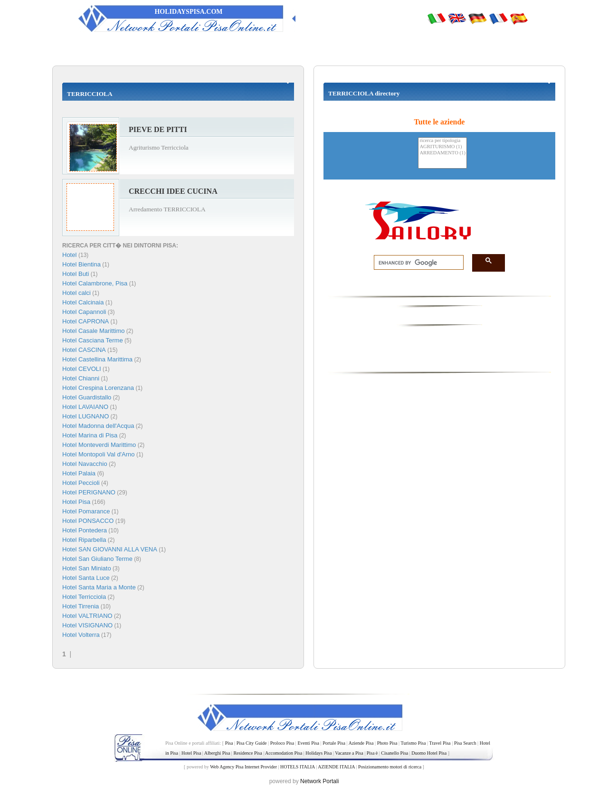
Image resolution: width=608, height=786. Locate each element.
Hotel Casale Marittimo (93, 330)
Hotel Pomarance (86, 511)
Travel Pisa (439, 743)
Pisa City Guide (252, 743)
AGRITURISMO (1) (442, 147)
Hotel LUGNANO (85, 416)
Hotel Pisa (76, 501)
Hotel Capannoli (84, 311)
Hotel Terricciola (84, 596)
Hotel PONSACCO (88, 520)
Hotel (70, 254)
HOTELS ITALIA (297, 766)
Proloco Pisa (282, 743)
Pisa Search (465, 743)
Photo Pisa (387, 743)
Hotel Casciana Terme (92, 340)
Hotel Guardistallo (86, 397)
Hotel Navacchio (84, 463)
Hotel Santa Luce (86, 577)
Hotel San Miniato (86, 568)
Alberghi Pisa (217, 753)
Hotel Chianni (80, 378)
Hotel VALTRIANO (87, 615)
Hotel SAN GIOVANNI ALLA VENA (109, 549)
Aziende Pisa (361, 743)
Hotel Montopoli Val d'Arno (98, 454)
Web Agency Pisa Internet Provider (243, 766)
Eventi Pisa (308, 743)
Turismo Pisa (413, 743)
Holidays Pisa (318, 753)
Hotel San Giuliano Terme (97, 558)
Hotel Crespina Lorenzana (98, 387)
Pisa (229, 743)
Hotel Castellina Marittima (97, 359)
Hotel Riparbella (84, 539)
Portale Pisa (334, 743)
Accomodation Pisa (283, 753)
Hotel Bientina (81, 264)
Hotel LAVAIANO (85, 406)
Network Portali (319, 781)
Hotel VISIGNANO (87, 625)
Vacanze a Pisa (349, 753)
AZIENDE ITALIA (336, 766)
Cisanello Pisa (394, 753)
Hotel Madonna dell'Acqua (98, 425)
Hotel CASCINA (84, 349)
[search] (416, 262)
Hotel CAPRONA (85, 321)
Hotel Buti (75, 273)
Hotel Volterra (81, 634)
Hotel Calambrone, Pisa (94, 283)
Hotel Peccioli (81, 482)
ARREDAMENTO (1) (442, 153)
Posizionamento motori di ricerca (389, 766)
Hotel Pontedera (84, 530)
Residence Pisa (247, 753)
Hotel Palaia (78, 473)
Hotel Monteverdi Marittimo (99, 444)
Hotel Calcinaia (83, 302)
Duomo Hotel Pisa (428, 753)
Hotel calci (76, 292)
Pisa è (372, 753)
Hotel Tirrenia (80, 606)
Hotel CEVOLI (81, 368)
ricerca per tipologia (442, 141)
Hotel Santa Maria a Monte (99, 587)
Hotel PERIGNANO (88, 492)
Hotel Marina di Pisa (89, 435)
